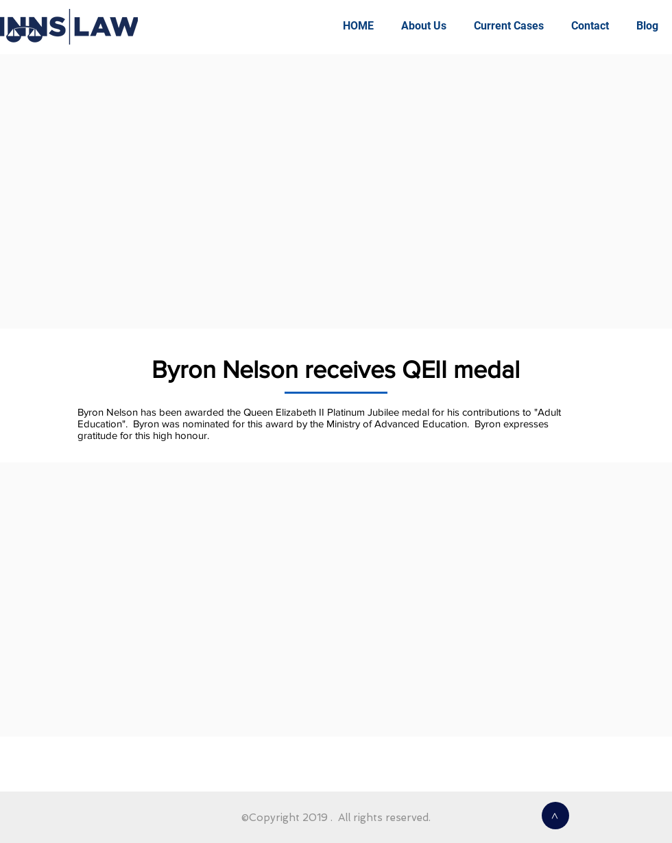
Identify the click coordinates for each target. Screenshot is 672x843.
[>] (555, 815)
